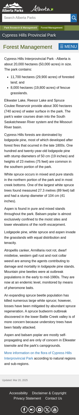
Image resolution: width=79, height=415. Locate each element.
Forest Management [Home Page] (51, 27)
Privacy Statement (27, 398)
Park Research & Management (20, 27)
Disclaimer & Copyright (49, 393)
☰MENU (68, 46)
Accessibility (18, 393)
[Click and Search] (74, 18)
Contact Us (53, 398)
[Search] (36, 18)
